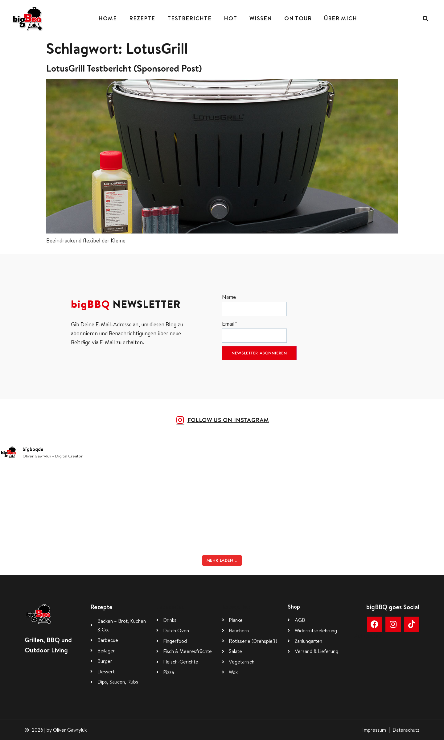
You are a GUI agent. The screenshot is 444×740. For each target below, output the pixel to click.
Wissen (260, 18)
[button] (426, 19)
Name (254, 304)
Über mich (340, 18)
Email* (254, 331)
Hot (230, 18)
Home (107, 18)
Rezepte (142, 18)
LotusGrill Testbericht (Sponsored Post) (124, 68)
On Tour (298, 18)
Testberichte (189, 18)
